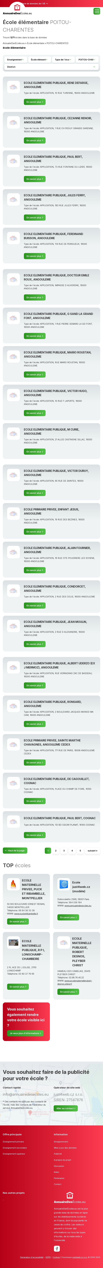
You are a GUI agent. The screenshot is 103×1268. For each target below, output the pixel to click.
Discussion (59, 1166)
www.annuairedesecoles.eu (78, 905)
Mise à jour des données (65, 1147)
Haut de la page (16, 850)
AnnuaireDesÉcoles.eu (14, 43)
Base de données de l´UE (33, 3)
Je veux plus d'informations (24, 1033)
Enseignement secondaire (15, 1147)
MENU (96, 11)
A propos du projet (62, 1160)
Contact (57, 1184)
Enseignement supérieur (14, 1153)
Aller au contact (64, 1108)
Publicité (58, 1153)
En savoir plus (34, 102)
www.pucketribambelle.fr (26, 913)
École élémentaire (35, 43)
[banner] (17, 8)
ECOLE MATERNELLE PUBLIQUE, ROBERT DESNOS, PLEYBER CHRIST (81, 952)
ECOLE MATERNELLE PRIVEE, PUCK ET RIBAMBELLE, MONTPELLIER (33, 889)
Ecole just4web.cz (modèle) (81, 887)
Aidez (56, 1172)
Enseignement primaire (13, 1141)
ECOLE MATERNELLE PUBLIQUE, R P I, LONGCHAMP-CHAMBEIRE (33, 950)
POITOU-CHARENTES (57, 43)
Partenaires (59, 1178)
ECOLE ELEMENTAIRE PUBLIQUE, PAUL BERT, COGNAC (60, 818)
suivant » (92, 850)
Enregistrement (61, 1141)
